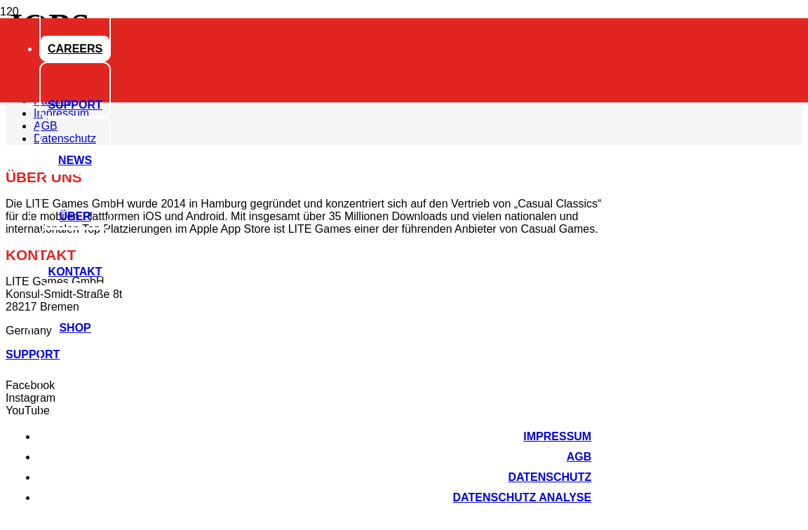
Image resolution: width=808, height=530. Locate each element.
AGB (579, 457)
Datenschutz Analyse (522, 497)
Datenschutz (549, 477)
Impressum (557, 436)
